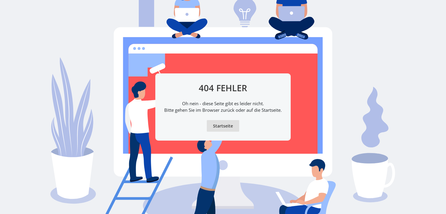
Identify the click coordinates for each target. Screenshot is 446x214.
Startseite (223, 126)
